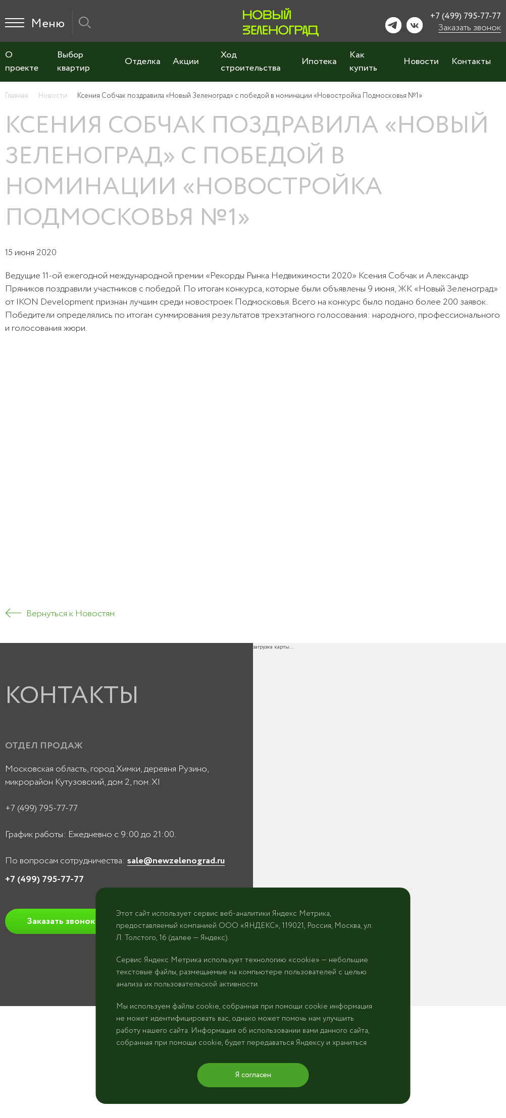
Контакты (471, 61)
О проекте (21, 61)
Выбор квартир (73, 61)
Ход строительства (251, 61)
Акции (186, 61)
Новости (421, 61)
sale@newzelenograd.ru (176, 860)
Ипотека (319, 61)
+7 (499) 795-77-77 (465, 16)
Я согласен (253, 1075)
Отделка (143, 61)
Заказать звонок (469, 27)
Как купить (363, 61)
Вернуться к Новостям (70, 613)
